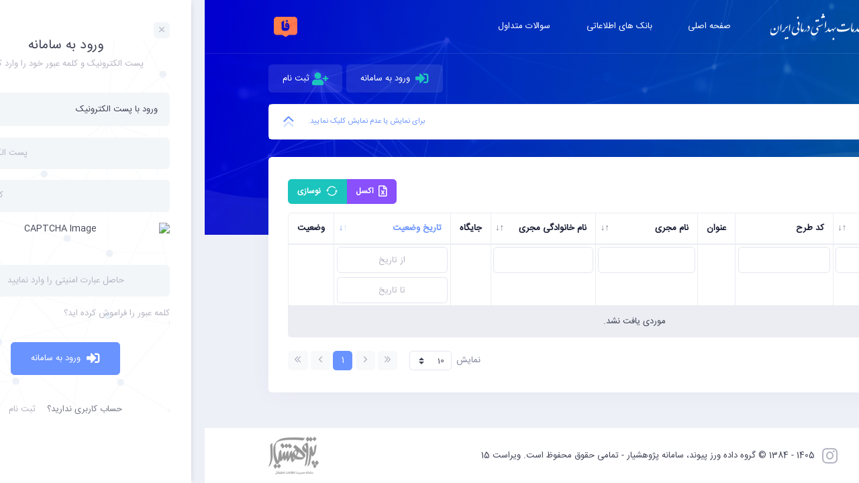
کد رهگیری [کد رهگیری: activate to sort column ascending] (703, 228)
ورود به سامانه (190, 78)
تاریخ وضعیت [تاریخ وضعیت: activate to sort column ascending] (212, 228)
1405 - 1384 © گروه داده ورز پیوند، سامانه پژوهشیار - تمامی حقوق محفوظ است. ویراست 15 (443, 455)
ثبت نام (101, 78)
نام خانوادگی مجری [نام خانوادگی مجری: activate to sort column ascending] (348, 228)
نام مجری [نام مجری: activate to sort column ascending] (467, 228)
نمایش (240, 360)
